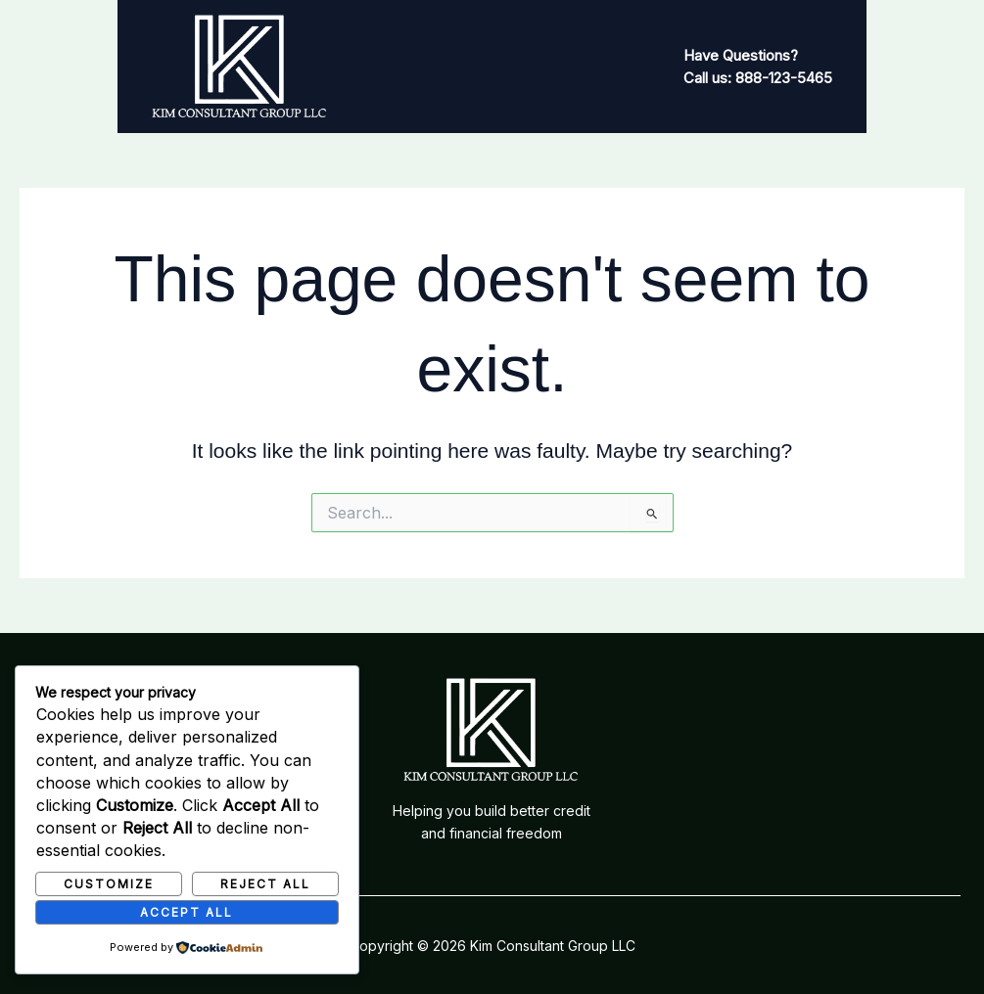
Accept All (186, 911)
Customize (109, 883)
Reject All (265, 883)
